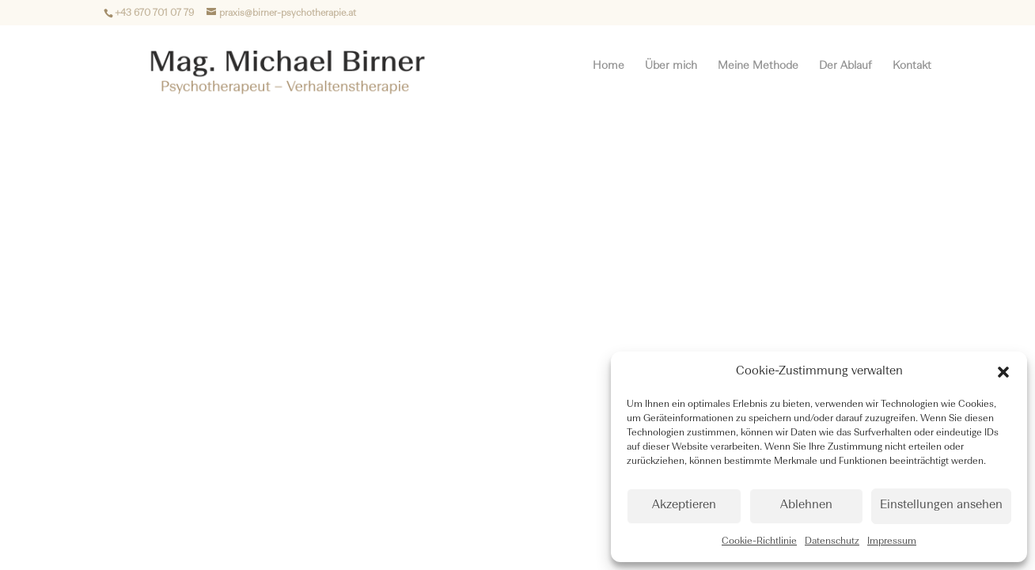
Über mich (671, 65)
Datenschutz (832, 541)
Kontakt (912, 65)
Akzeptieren (684, 505)
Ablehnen (806, 505)
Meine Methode (758, 65)
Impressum (891, 541)
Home (608, 65)
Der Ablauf (845, 65)
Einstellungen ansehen (941, 505)
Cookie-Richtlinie (759, 541)
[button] (1003, 372)
